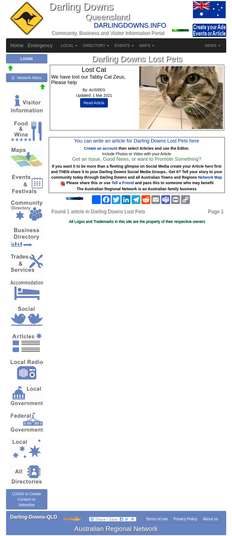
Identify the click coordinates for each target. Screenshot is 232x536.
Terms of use (157, 519)
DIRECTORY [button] (96, 45)
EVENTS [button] (124, 45)
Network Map (210, 177)
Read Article (94, 103)
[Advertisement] (137, 269)
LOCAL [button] (69, 45)
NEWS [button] (212, 45)
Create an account (100, 148)
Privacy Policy (185, 519)
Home (17, 45)
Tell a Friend (122, 183)
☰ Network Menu (26, 78)
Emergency (40, 45)
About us (210, 519)
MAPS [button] (146, 45)
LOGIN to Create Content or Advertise (26, 499)
